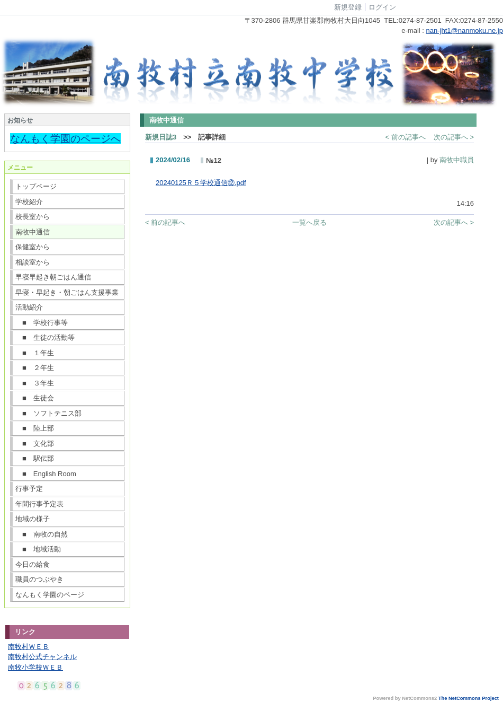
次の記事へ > (454, 137)
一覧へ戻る (309, 222)
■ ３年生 (34, 383)
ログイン (382, 7)
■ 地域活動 (38, 549)
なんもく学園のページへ (65, 138)
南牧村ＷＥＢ (28, 647)
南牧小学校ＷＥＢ (35, 667)
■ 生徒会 (34, 398)
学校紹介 (29, 202)
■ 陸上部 (34, 428)
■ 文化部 (34, 443)
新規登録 (348, 7)
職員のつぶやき (39, 579)
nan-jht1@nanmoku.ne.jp (464, 30)
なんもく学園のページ (49, 595)
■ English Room (45, 474)
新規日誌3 (160, 137)
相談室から (32, 262)
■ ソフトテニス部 (48, 413)
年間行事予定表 (39, 504)
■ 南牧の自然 (41, 534)
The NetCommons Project (468, 698)
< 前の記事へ (405, 137)
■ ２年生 (34, 368)
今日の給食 (32, 564)
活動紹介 (29, 307)
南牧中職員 (456, 160)
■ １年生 (34, 353)
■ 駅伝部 (34, 458)
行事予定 (29, 489)
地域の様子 (32, 519)
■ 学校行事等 (41, 323)
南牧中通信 (32, 232)
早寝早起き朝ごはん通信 (53, 277)
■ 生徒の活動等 (45, 337)
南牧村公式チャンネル (42, 657)
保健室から (32, 247)
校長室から (32, 217)
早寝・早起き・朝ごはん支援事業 (67, 292)
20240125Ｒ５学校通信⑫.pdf (201, 183)
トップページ (36, 186)
